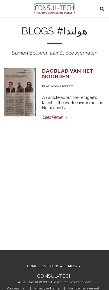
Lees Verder (55, 117)
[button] (6, 8)
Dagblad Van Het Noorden (67, 73)
